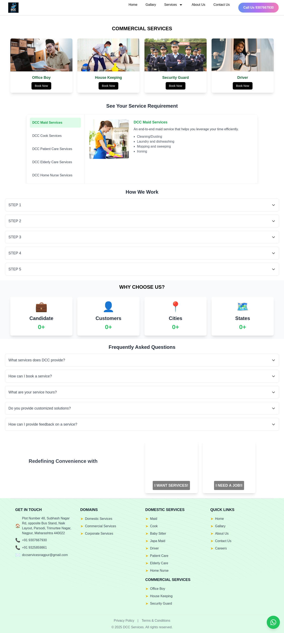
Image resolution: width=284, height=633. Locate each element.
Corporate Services (99, 533)
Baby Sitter (158, 533)
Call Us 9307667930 (258, 7)
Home (133, 4)
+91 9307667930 (34, 540)
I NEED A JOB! (228, 485)
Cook (154, 526)
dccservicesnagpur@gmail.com (45, 555)
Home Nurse (159, 570)
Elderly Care (159, 563)
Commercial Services (100, 526)
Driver (154, 548)
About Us (198, 4)
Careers (221, 548)
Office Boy (157, 588)
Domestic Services (98, 518)
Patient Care (159, 555)
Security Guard (161, 603)
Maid (153, 518)
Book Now (41, 85)
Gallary (150, 4)
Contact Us (221, 4)
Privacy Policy (124, 620)
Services (173, 4)
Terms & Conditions (156, 620)
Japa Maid (157, 541)
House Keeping (161, 596)
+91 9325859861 (34, 547)
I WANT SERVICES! (171, 485)
